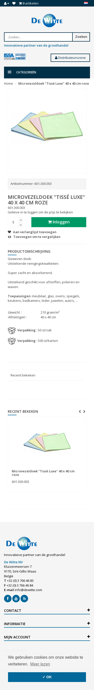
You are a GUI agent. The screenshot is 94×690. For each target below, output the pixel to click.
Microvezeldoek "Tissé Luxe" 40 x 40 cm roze (53, 83)
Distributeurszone (70, 57)
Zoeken (81, 36)
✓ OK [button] (47, 677)
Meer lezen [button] (40, 664)
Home (8, 83)
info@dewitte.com (28, 590)
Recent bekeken (23, 375)
